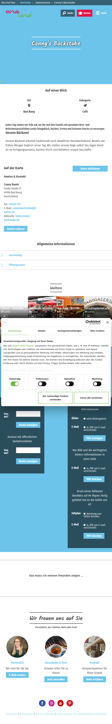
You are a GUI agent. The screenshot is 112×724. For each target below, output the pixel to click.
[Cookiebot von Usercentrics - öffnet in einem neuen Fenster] (87, 322)
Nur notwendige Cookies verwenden (55, 398)
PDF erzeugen (94, 438)
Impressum (11, 714)
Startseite (26, 2)
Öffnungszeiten (17, 264)
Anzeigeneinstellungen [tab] (69, 330)
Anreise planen (15, 229)
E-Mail (75, 426)
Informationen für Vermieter (72, 714)
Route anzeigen (28, 425)
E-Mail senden (17, 675)
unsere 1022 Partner (23, 345)
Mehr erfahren (94, 679)
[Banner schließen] (108, 322)
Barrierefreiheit (98, 714)
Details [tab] (41, 330)
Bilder (75, 418)
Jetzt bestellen (56, 679)
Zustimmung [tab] (14, 330)
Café (4, 316)
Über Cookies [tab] (97, 330)
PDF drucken (94, 479)
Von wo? (6, 415)
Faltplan (76, 513)
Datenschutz (27, 714)
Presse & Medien (45, 714)
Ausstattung (15, 255)
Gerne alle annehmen (91, 398)
